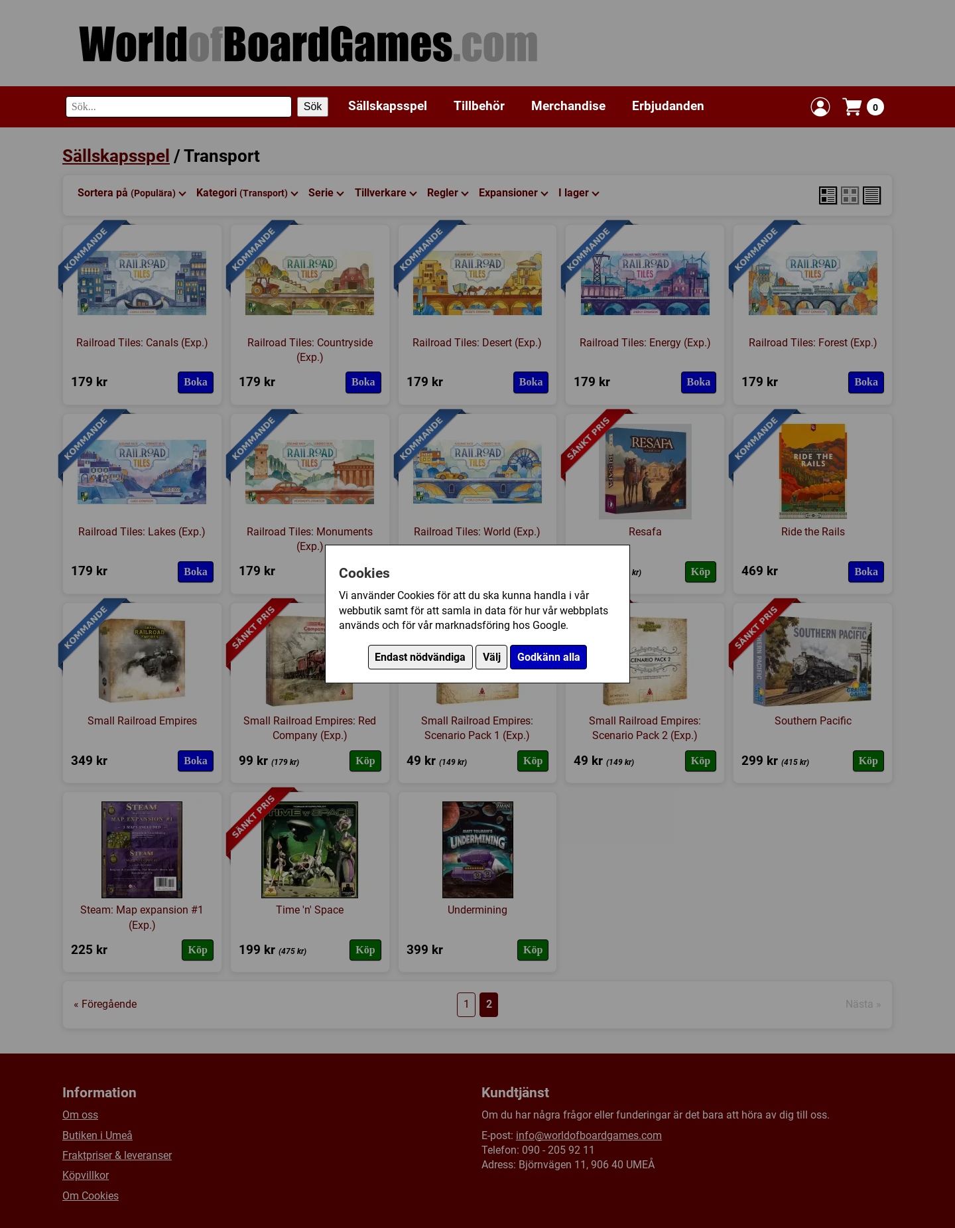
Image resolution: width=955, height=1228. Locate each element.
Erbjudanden (668, 105)
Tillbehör (479, 105)
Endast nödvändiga (420, 657)
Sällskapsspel (387, 105)
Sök (313, 106)
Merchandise (568, 105)
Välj (492, 657)
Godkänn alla (548, 657)
